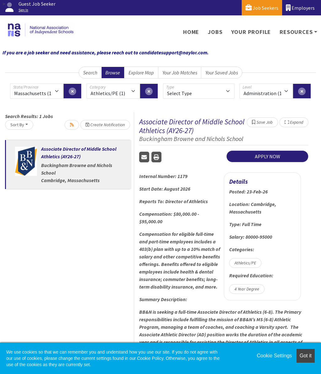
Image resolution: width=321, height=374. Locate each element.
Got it (306, 355)
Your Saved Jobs (221, 72)
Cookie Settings (274, 355)
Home (191, 31)
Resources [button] (296, 31)
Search (90, 72)
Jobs (215, 31)
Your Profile (251, 31)
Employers (300, 8)
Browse (112, 72)
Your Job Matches (179, 72)
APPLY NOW (267, 156)
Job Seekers (261, 8)
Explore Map (141, 72)
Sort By (17, 124)
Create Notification (105, 124)
